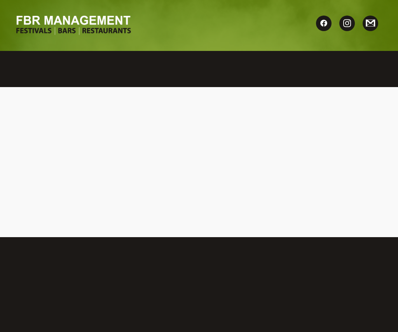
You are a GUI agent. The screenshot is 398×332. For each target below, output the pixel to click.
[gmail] (370, 23)
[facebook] (324, 23)
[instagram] (347, 23)
